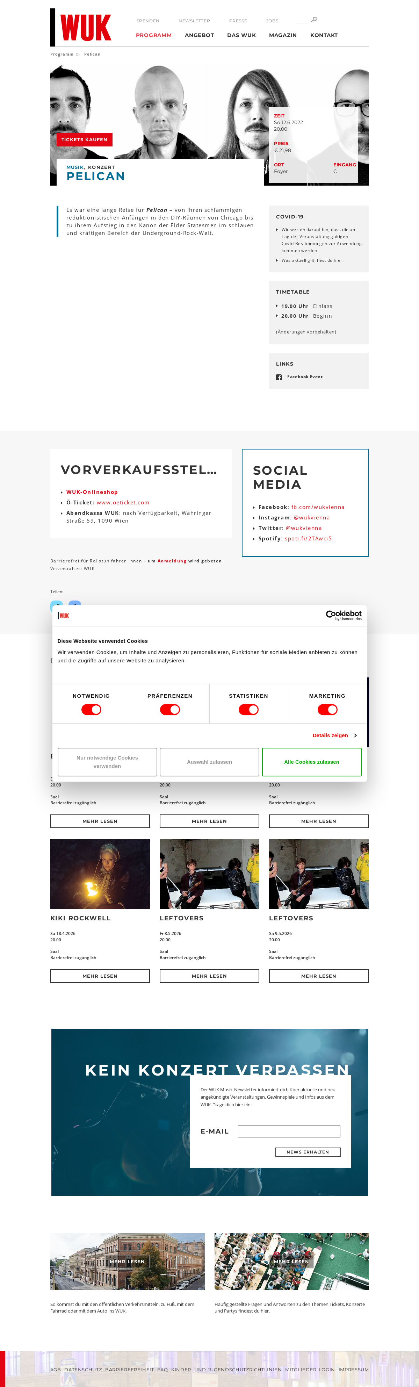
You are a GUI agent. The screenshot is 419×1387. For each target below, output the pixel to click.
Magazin (283, 35)
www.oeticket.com (123, 502)
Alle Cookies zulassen (311, 762)
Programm (154, 35)
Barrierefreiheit (129, 1369)
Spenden (148, 20)
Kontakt (324, 35)
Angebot (199, 35)
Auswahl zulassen (209, 762)
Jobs (272, 20)
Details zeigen (330, 735)
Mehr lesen (100, 821)
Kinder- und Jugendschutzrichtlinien (226, 1369)
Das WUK (241, 35)
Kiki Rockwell (80, 918)
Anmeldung (173, 561)
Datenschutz (83, 1369)
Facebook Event (305, 377)
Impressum (354, 1369)
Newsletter (194, 20)
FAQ (162, 1369)
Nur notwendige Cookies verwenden (107, 762)
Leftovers (182, 918)
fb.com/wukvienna (318, 506)
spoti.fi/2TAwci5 (308, 538)
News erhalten (308, 1152)
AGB (55, 1369)
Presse (238, 20)
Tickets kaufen (85, 139)
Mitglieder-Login (310, 1369)
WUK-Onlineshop (92, 491)
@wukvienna (312, 517)
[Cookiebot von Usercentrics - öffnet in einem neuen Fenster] (331, 615)
